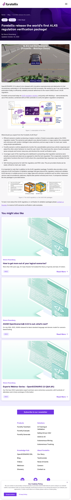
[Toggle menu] (66, 4)
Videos (19, 462)
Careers (40, 465)
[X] (48, 480)
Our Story (40, 454)
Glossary (20, 469)
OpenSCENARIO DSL (25, 454)
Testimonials (42, 458)
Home (3, 15)
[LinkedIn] (22, 480)
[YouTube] (35, 480)
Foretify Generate (23, 434)
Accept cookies (10, 494)
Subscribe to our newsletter (35, 412)
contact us (60, 202)
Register (4, 205)
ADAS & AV (41, 437)
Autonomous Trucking (45, 444)
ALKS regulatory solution (30, 96)
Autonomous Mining (44, 440)
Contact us (41, 469)
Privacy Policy (23, 494)
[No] (67, 482)
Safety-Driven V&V (44, 433)
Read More (62, 271)
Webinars (20, 465)
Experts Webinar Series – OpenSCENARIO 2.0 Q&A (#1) (28, 386)
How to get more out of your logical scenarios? (24, 263)
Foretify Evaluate (23, 431)
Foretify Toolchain (23, 427)
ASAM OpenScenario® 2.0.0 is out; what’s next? (25, 324)
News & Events (42, 462)
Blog (9, 15)
